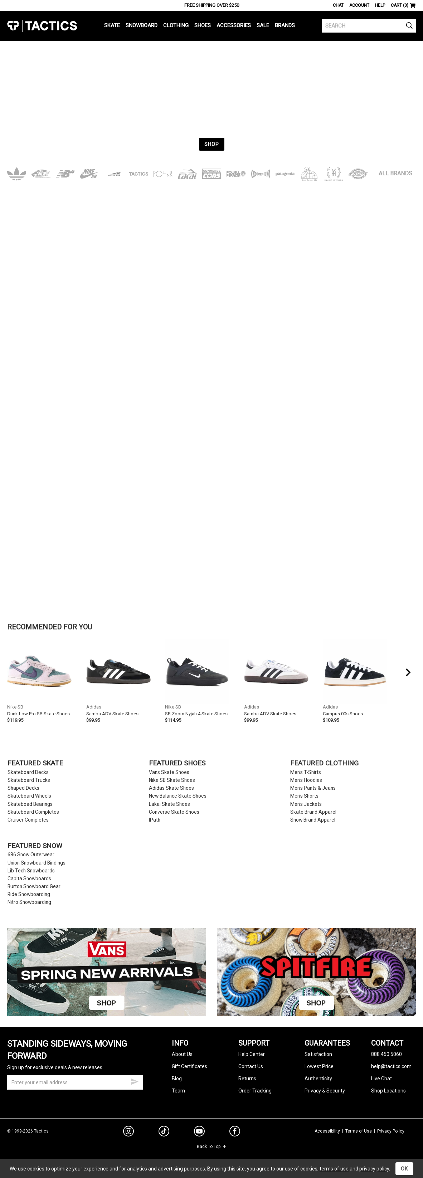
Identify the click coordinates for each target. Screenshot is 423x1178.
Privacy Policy (390, 1131)
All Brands (395, 173)
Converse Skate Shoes (174, 812)
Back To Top (212, 1146)
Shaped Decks (23, 788)
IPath (154, 820)
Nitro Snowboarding (29, 902)
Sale (263, 25)
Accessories (234, 25)
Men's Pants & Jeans (313, 788)
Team (178, 1091)
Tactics (42, 26)
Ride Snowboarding (29, 894)
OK (404, 1169)
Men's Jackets (306, 804)
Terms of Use (358, 1131)
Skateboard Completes (33, 812)
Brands (285, 25)
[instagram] (128, 1132)
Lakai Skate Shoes (169, 804)
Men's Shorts (304, 796)
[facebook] (234, 1132)
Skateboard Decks (28, 772)
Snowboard (141, 25)
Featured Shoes (177, 763)
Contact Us (250, 1066)
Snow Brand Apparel (312, 820)
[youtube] (199, 1132)
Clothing (176, 25)
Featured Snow (35, 846)
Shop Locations (388, 1091)
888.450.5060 (386, 1054)
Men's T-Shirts (305, 772)
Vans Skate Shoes (169, 772)
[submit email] (134, 1080)
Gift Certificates (189, 1066)
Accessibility (327, 1131)
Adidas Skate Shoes (171, 788)
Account (359, 5)
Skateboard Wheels (29, 796)
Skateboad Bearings (30, 804)
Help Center (251, 1054)
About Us (182, 1054)
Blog (177, 1078)
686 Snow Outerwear (31, 854)
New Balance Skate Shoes (177, 796)
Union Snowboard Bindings (36, 863)
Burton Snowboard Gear (34, 886)
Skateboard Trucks (29, 780)
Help (380, 5)
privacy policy (374, 1169)
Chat (338, 5)
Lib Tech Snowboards (31, 870)
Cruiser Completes (28, 820)
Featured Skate (35, 763)
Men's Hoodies (306, 780)
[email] (75, 1082)
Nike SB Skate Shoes (172, 780)
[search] (369, 26)
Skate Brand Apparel (313, 812)
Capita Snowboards (29, 878)
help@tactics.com (391, 1066)
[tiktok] (164, 1132)
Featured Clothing (324, 763)
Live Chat (381, 1078)
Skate (112, 25)
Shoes (202, 25)
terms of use (334, 1169)
